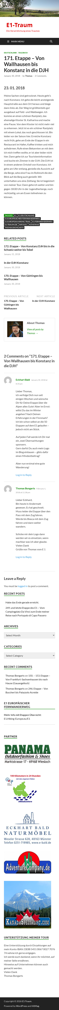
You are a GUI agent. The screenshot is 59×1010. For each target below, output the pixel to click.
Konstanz (34, 224)
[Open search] (51, 41)
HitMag (35, 1006)
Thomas (28, 76)
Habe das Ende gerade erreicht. (22, 602)
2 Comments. (41, 76)
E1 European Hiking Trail (18, 221)
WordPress (21, 1006)
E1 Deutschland (26, 215)
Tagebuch (23, 53)
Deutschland (10, 53)
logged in (23, 586)
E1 (15, 215)
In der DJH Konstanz (16, 262)
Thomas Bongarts (14, 227)
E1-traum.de (11, 224)
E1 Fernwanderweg (42, 221)
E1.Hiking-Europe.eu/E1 (17, 718)
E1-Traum (19, 25)
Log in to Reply (24, 474)
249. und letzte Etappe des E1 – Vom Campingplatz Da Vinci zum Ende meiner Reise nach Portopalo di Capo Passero (27, 611)
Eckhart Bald (23, 379)
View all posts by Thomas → (35, 331)
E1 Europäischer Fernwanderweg (22, 218)
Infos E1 (23, 224)
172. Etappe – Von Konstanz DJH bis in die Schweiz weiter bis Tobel (29, 248)
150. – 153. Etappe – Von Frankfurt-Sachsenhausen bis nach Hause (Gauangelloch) (28, 679)
